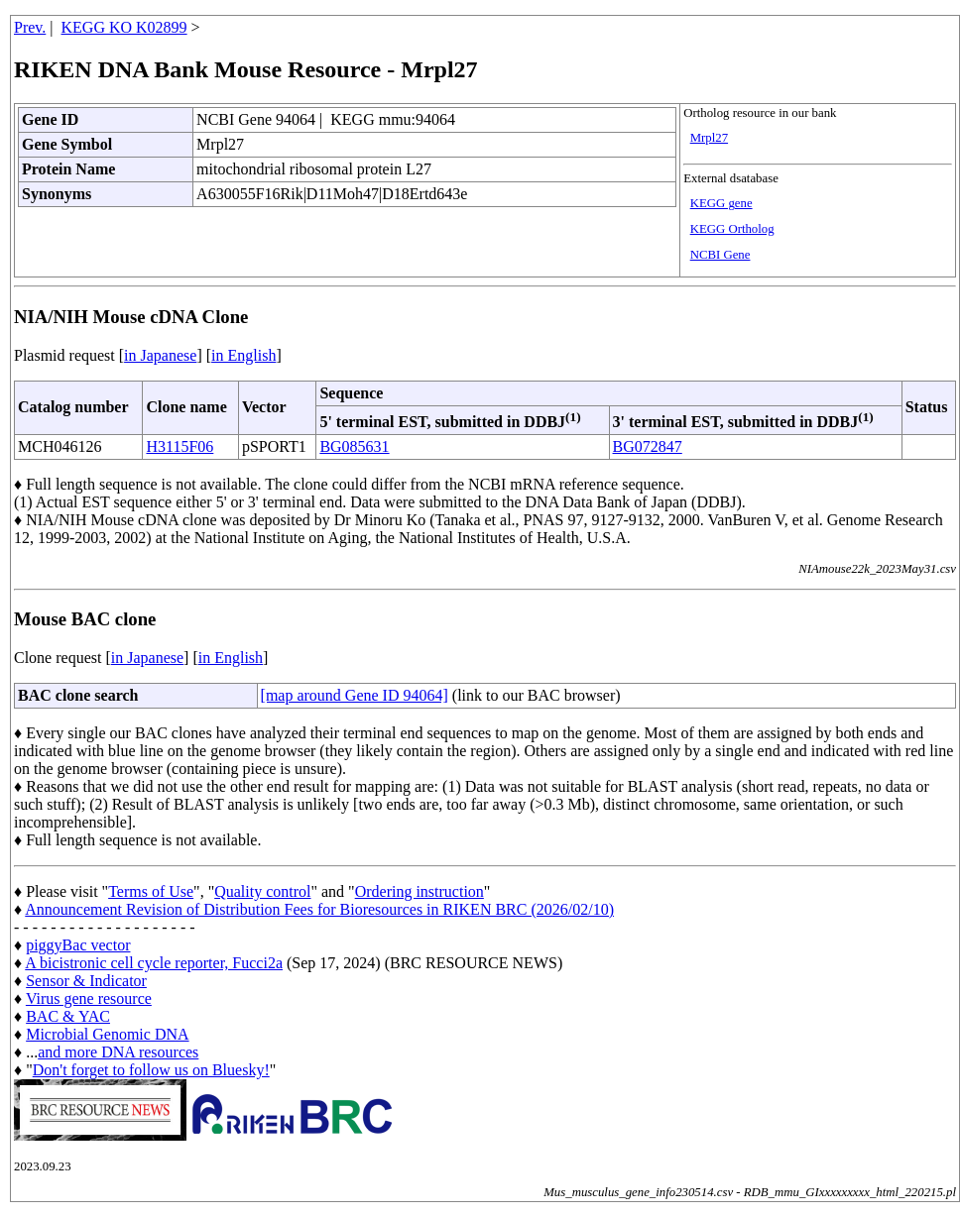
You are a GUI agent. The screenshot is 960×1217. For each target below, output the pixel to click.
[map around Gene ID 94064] (354, 695)
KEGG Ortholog (732, 229)
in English (243, 355)
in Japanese (160, 355)
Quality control (262, 891)
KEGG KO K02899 (124, 27)
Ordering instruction (419, 891)
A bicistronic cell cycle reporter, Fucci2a (154, 962)
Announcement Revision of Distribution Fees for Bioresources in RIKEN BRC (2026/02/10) (319, 909)
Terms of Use (150, 891)
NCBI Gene (720, 255)
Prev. (30, 27)
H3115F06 (179, 446)
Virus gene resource (89, 998)
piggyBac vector (78, 945)
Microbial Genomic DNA (107, 1034)
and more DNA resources (118, 1052)
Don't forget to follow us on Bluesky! (151, 1069)
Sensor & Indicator (86, 980)
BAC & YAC (68, 1016)
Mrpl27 (709, 138)
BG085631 (354, 446)
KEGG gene (721, 203)
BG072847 (647, 446)
